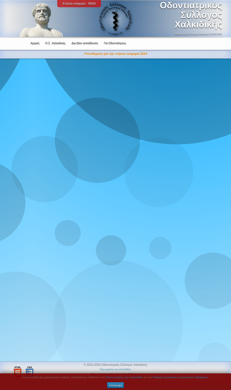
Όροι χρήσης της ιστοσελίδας (115, 369)
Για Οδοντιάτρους (115, 43)
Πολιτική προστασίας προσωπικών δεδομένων (180, 377)
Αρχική (34, 43)
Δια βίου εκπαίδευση (85, 43)
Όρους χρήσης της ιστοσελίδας (124, 377)
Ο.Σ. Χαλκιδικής (55, 43)
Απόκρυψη (115, 385)
